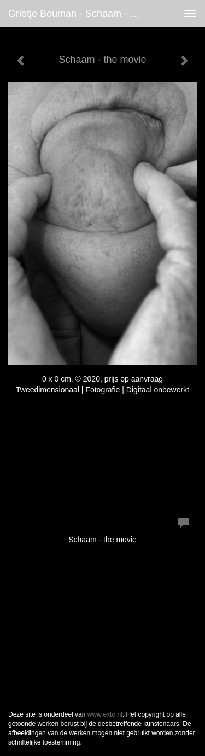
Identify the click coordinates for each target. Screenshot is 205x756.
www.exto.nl (104, 714)
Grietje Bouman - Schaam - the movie (78, 13)
